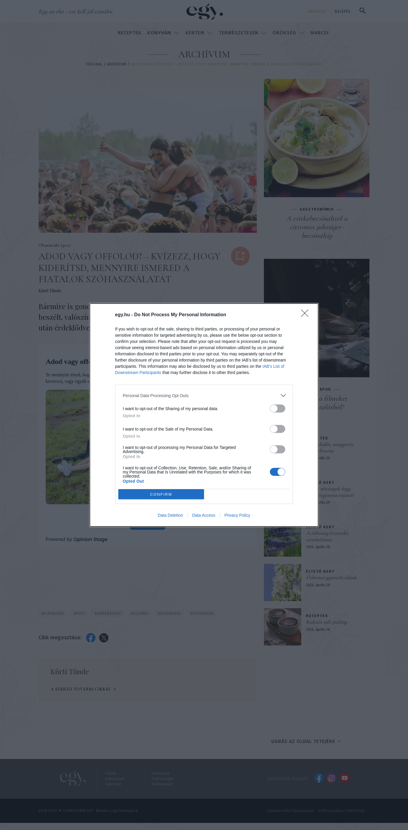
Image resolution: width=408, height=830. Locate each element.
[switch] (277, 408)
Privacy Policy (237, 515)
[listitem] (204, 395)
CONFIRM (161, 494)
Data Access (203, 515)
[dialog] (204, 415)
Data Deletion (170, 515)
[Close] (306, 315)
